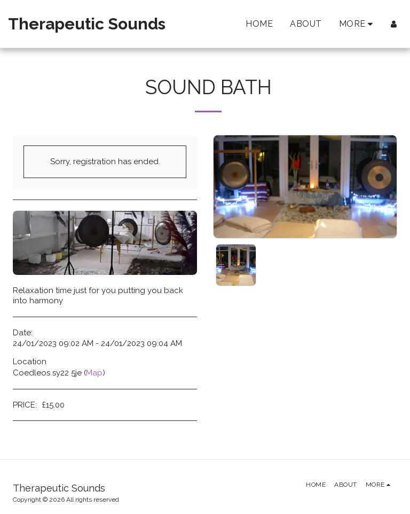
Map (94, 373)
